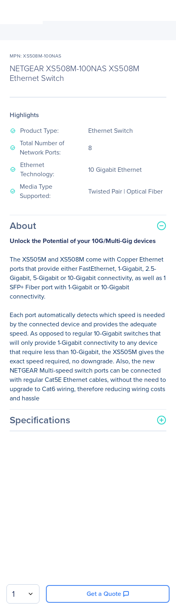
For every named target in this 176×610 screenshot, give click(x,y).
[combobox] (22, 594)
